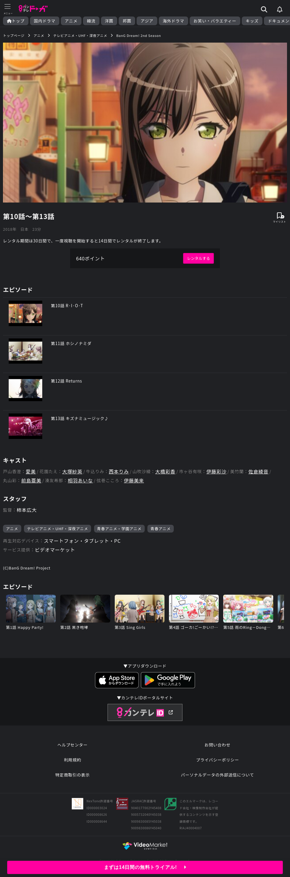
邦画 (127, 21)
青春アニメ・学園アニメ (119, 528)
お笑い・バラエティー (215, 21)
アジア (147, 21)
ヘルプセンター (73, 745)
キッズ (252, 21)
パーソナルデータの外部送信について (217, 775)
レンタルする (198, 258)
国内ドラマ (44, 21)
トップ (16, 21)
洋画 (109, 21)
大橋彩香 (165, 471)
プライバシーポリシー (217, 760)
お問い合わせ (217, 745)
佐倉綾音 (258, 471)
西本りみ (119, 471)
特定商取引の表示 (72, 775)
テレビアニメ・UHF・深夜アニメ (57, 528)
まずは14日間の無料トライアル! (145, 867)
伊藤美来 (134, 480)
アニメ (71, 21)
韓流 (91, 21)
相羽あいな (80, 480)
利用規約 (72, 760)
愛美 (31, 471)
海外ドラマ (173, 21)
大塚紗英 (72, 471)
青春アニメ (160, 528)
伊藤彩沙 (216, 471)
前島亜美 (31, 480)
